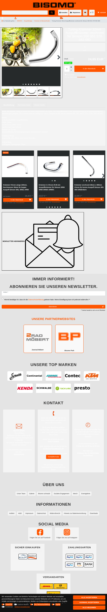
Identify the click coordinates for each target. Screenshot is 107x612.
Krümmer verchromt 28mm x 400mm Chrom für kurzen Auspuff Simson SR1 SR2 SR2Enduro (89, 185)
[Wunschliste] (92, 12)
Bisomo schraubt (44, 491)
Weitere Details (39, 103)
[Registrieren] (75, 12)
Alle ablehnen (89, 607)
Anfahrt (11, 510)
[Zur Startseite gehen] (8, 21)
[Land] (85, 13)
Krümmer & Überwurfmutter (42, 21)
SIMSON (19, 21)
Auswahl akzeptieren (89, 602)
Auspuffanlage (28, 21)
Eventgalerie (85, 491)
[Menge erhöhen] (71, 67)
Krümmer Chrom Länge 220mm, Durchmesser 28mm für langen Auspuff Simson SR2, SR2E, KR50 (16, 185)
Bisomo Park (69, 336)
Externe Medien (23, 604)
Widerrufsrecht (55, 510)
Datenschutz (41, 510)
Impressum (29, 510)
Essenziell (8, 604)
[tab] (9, 103)
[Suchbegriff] (25, 12)
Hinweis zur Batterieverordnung (75, 510)
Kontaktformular (53, 454)
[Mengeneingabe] (67, 69)
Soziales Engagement (61, 491)
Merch (75, 491)
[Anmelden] (63, 12)
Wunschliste (69, 75)
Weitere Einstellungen (22, 607)
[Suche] (52, 12)
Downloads (94, 510)
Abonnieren (76, 304)
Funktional (9, 607)
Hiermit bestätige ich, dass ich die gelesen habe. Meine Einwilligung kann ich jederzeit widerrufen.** (47, 297)
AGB (20, 510)
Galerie (31, 491)
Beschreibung (9, 103)
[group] (53, 165)
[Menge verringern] (71, 70)
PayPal (57, 604)
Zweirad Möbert (37, 336)
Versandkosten (81, 77)
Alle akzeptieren (89, 597)
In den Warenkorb (93, 69)
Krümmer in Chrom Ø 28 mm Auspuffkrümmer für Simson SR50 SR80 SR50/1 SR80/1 (52, 185)
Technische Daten (24, 103)
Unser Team (21, 491)
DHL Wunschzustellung (42, 604)
